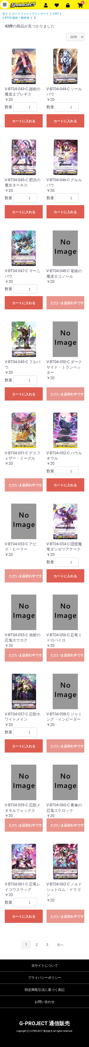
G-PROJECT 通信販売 (44, 1023)
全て (5, 13)
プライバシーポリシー (44, 977)
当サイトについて (44, 965)
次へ (60, 945)
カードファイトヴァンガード (30, 13)
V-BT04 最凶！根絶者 (15, 17)
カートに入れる (23, 121)
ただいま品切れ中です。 (67, 303)
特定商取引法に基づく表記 (45, 990)
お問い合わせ (45, 1002)
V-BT (56, 13)
